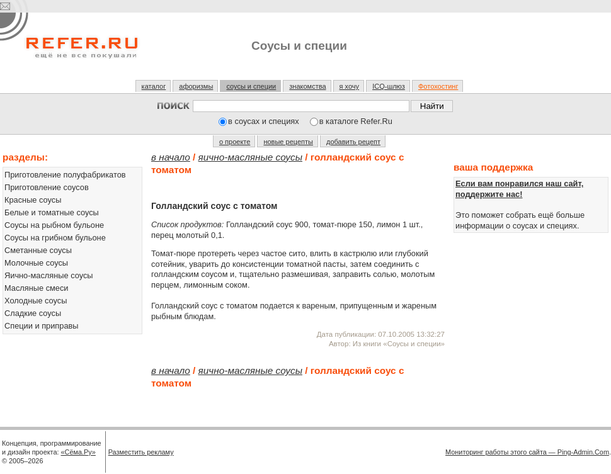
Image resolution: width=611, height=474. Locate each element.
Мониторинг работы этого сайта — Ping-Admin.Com (527, 452)
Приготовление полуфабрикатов (65, 174)
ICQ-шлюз (388, 86)
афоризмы (196, 86)
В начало (170, 157)
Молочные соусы (36, 263)
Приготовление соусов (46, 187)
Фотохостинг (438, 86)
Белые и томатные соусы (51, 212)
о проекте (234, 141)
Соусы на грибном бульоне (55, 237)
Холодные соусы (35, 300)
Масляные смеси (36, 288)
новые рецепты (288, 141)
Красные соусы (32, 200)
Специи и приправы (41, 325)
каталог (154, 86)
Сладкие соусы (32, 313)
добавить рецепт (353, 141)
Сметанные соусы (38, 250)
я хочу (350, 86)
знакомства (307, 86)
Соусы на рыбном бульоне (54, 225)
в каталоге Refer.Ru (355, 121)
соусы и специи (251, 86)
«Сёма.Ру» (78, 452)
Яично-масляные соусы (48, 275)
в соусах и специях (263, 121)
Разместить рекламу (141, 452)
